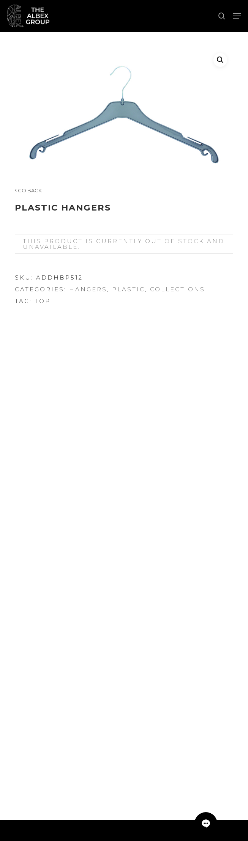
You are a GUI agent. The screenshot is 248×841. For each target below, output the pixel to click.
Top (43, 301)
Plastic (128, 289)
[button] (237, 16)
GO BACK (28, 190)
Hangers (88, 289)
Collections (177, 289)
